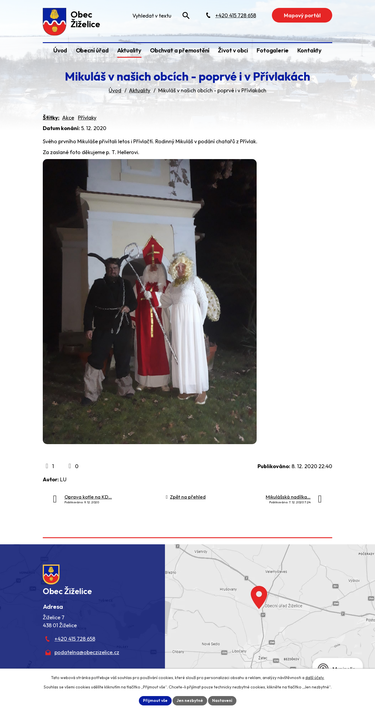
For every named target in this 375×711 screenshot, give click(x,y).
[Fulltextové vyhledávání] (160, 15)
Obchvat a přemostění (179, 50)
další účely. (314, 677)
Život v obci (233, 50)
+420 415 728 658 (74, 638)
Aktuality (129, 50)
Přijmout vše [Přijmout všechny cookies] (155, 700)
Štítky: (51, 117)
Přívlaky (87, 117)
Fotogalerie (273, 50)
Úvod (60, 50)
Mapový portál (302, 15)
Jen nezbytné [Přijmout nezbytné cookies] (190, 700)
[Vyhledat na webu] (186, 15)
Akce (68, 117)
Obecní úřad (92, 50)
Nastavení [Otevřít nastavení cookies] (222, 700)
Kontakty (309, 50)
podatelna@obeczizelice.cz (86, 652)
